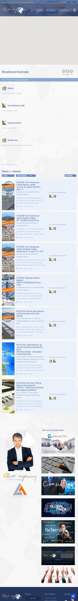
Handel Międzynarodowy (64, 10)
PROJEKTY (9, 80)
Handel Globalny (61, 596)
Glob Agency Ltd (22, 596)
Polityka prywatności (15, 598)
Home (3, 80)
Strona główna (39, 10)
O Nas (65, 598)
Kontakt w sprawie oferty (58, 323)
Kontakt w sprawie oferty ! (58, 158)
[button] (52, 45)
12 (10, 141)
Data (30, 141)
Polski (72, 2)
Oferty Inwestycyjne (50, 10)
